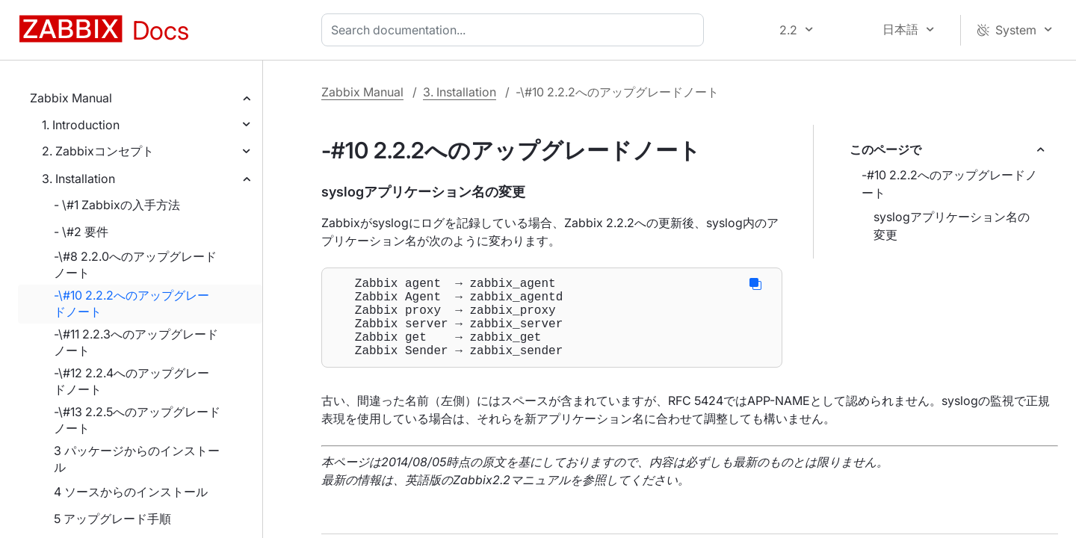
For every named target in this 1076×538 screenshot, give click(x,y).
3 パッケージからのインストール (137, 458)
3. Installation (78, 178)
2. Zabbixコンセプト (98, 150)
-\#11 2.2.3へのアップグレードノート (136, 342)
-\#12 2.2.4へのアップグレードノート (131, 381)
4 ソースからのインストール (131, 491)
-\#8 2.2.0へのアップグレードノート (135, 264)
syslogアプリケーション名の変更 (952, 225)
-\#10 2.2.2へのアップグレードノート (131, 303)
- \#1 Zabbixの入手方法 (117, 204)
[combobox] (515, 30)
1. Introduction (81, 124)
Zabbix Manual (71, 97)
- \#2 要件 (81, 231)
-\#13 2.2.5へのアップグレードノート (137, 420)
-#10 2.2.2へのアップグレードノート (949, 183)
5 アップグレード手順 (112, 518)
